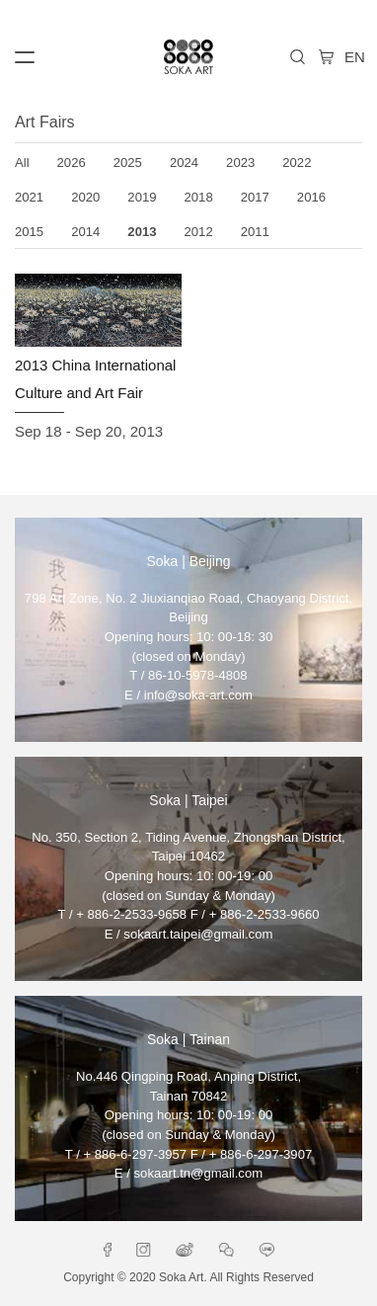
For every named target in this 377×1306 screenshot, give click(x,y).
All (22, 162)
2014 (85, 231)
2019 (141, 197)
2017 (255, 197)
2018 (199, 197)
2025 (127, 162)
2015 (29, 231)
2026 (71, 162)
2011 (255, 231)
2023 (240, 162)
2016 (311, 197)
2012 (199, 231)
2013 (141, 231)
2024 (184, 162)
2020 (85, 197)
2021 (29, 197)
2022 (296, 162)
